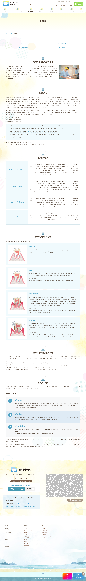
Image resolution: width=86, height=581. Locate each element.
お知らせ (7, 543)
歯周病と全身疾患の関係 (24, 47)
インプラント (27, 540)
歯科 (44, 529)
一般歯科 (26, 529)
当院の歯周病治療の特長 (24, 39)
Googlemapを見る (75, 500)
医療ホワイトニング (28, 532)
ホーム (5, 9)
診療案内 (31, 9)
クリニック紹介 (8, 532)
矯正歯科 (45, 534)
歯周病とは (61, 39)
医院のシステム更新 (47, 536)
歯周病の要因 (24, 43)
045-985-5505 (21, 479)
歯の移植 (26, 543)
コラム (81, 9)
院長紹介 (7, 529)
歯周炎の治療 (62, 47)
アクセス (61, 9)
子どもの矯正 (27, 536)
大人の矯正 (26, 538)
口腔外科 (45, 530)
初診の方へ (42, 9)
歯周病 (25, 547)
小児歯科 (26, 534)
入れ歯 (25, 541)
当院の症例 (26, 545)
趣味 (44, 538)
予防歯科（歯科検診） (28, 530)
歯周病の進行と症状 (61, 43)
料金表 (52, 9)
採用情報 (72, 9)
